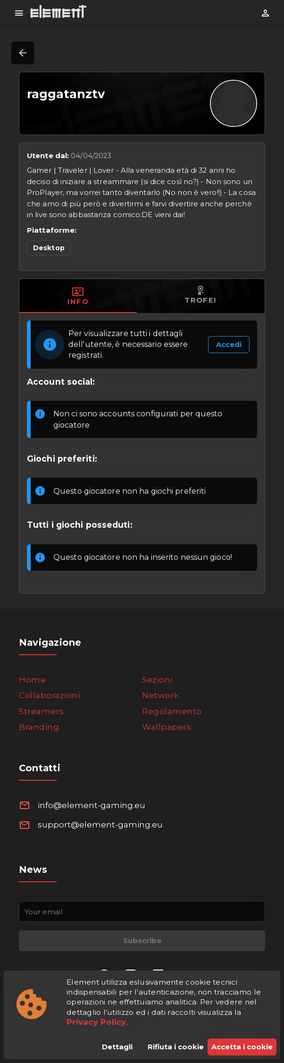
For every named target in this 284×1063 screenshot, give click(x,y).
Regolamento (172, 711)
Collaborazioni (49, 695)
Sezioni (157, 679)
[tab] (78, 296)
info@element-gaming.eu (91, 805)
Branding (39, 727)
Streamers (41, 711)
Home (32, 679)
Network (160, 695)
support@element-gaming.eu (100, 824)
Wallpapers (166, 727)
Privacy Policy (96, 1022)
